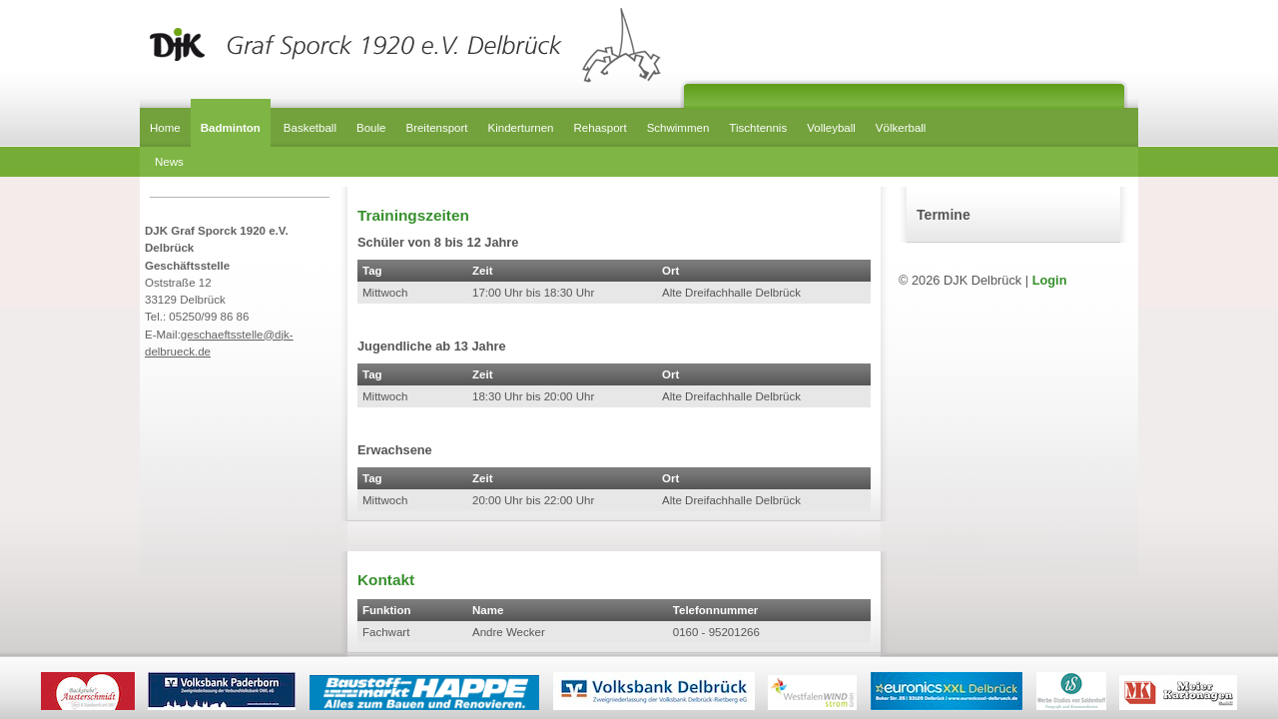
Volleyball (831, 128)
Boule (370, 128)
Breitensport (436, 128)
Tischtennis (758, 128)
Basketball (310, 128)
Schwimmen (678, 128)
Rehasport (600, 128)
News (169, 162)
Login (1049, 280)
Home (165, 128)
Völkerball (901, 128)
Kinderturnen (521, 128)
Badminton (231, 128)
